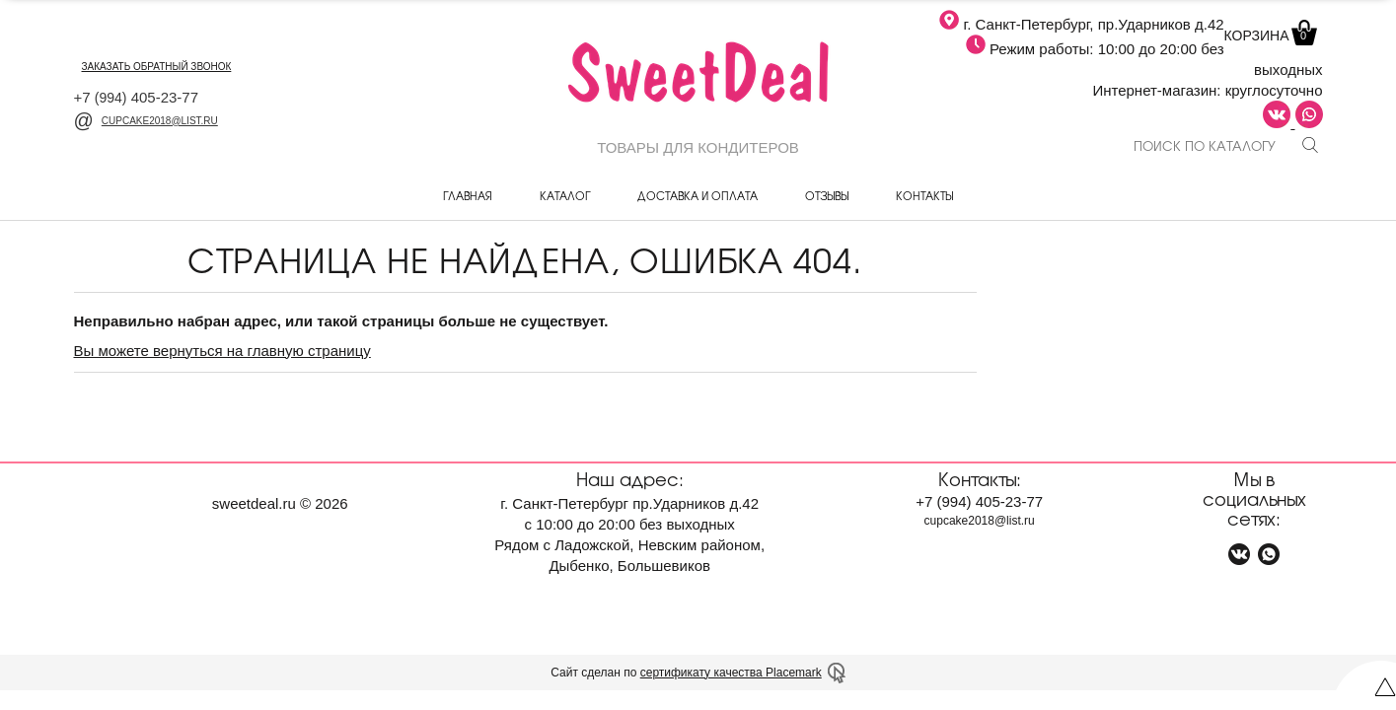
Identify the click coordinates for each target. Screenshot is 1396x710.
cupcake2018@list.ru (146, 120)
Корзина (1268, 35)
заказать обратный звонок (157, 66)
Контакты (924, 195)
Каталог (565, 195)
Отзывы (826, 195)
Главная (467, 195)
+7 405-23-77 (136, 97)
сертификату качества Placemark (731, 672)
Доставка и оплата (697, 195)
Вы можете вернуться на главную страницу (222, 350)
